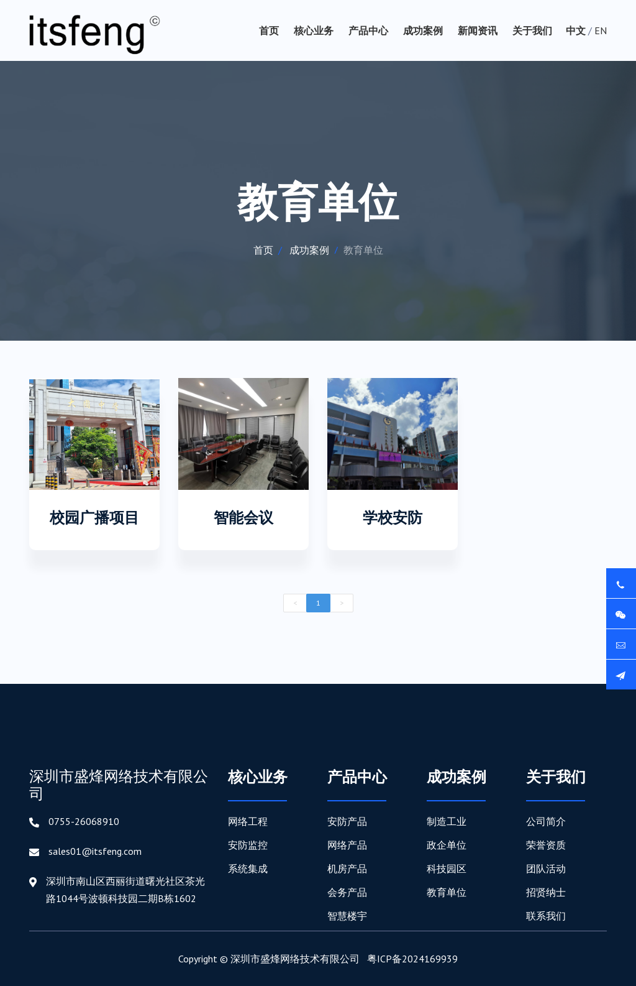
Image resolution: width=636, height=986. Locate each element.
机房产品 (347, 868)
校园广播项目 (94, 517)
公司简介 (546, 821)
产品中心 (368, 30)
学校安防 (392, 517)
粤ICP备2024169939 (412, 958)
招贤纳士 (546, 892)
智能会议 (243, 517)
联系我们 (546, 916)
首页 (269, 30)
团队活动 (546, 868)
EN (600, 30)
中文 (576, 30)
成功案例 (423, 30)
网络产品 (347, 845)
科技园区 (446, 868)
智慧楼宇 (347, 916)
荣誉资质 (546, 845)
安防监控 (248, 845)
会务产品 (347, 892)
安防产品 (347, 821)
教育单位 (446, 892)
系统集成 (248, 868)
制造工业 (446, 821)
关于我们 (532, 30)
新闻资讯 (477, 30)
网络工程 (248, 821)
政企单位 (446, 845)
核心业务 (314, 30)
